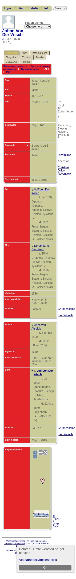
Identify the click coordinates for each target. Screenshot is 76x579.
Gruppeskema (66, 308)
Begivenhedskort (30, 69)
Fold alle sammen (40, 66)
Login (7, 8)
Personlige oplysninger (9, 68)
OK (45, 567)
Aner (24, 53)
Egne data (11, 53)
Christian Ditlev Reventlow (64, 170)
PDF (8, 72)
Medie (34, 8)
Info (46, 8)
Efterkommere (39, 53)
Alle (46, 69)
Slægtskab (11, 57)
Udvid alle (21, 66)
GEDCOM (11, 61)
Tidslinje (26, 57)
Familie (40, 57)
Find (21, 8)
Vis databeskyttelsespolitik (38, 560)
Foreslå (26, 61)
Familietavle (65, 315)
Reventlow (64, 154)
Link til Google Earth (56, 522)
